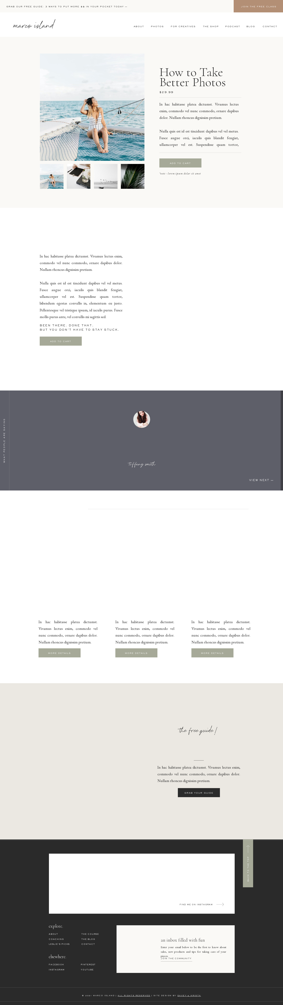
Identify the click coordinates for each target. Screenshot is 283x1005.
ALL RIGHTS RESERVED (134, 996)
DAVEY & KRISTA (189, 996)
